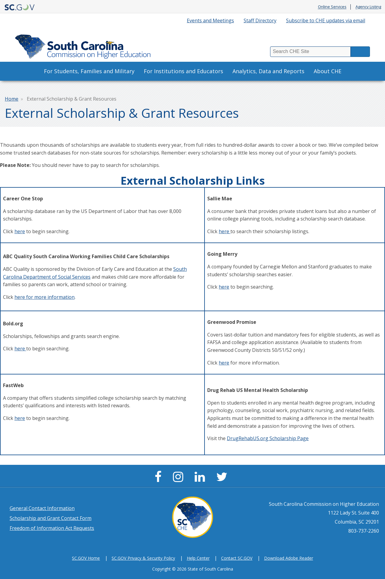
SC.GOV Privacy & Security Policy (143, 558)
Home (11, 98)
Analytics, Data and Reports (268, 71)
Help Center (198, 558)
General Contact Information (42, 508)
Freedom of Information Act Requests (52, 528)
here (19, 231)
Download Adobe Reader (288, 558)
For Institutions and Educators (183, 71)
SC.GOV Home (86, 558)
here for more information (44, 297)
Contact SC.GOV (236, 558)
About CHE (327, 71)
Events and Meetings (210, 20)
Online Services (332, 7)
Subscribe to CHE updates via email (325, 20)
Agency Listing (368, 7)
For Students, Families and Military (89, 71)
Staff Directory (260, 20)
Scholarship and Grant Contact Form (50, 518)
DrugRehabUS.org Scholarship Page (268, 438)
